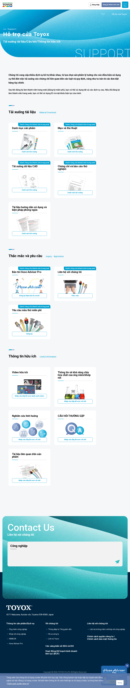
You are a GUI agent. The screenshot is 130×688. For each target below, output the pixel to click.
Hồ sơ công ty (53, 646)
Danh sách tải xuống (29, 152)
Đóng (120, 683)
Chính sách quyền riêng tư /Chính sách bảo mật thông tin (102, 649)
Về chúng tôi (51, 635)
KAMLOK (12, 651)
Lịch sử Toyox (53, 651)
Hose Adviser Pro (16, 656)
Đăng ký (29, 341)
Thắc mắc (75, 301)
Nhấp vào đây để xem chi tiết (75, 410)
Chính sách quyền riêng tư (18, 684)
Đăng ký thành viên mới (111, 5)
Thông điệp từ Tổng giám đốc (60, 642)
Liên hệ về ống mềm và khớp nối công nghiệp (107, 642)
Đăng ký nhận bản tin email (29, 301)
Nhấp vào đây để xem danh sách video (29, 404)
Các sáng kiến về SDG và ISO (59, 658)
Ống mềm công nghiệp (18, 642)
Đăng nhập (95, 5)
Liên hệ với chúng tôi (97, 635)
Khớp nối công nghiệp (17, 646)
